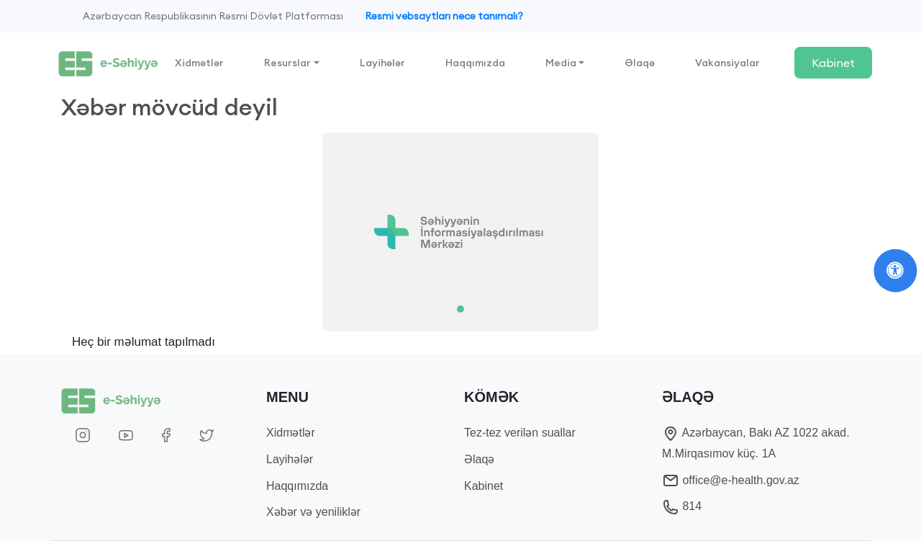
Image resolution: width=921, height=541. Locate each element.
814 (682, 506)
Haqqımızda (475, 62)
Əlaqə (640, 62)
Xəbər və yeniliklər (313, 512)
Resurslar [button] (287, 62)
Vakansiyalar (727, 62)
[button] (121, 232)
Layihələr (382, 62)
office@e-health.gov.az (730, 480)
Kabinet (833, 62)
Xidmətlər (199, 62)
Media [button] (560, 62)
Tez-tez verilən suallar (520, 432)
